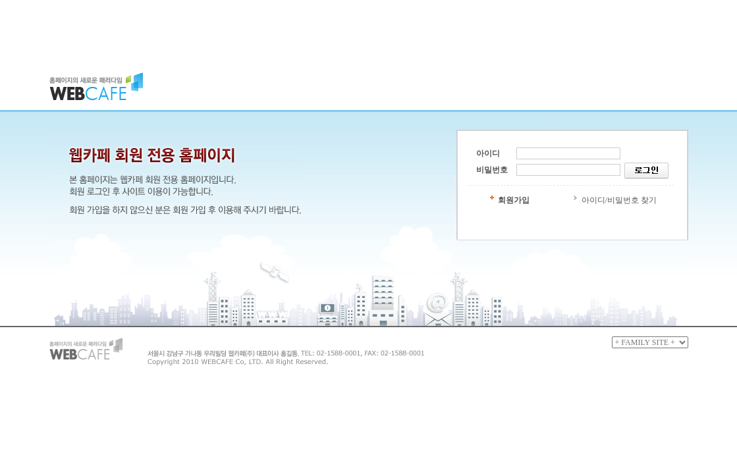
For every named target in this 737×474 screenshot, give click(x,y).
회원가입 (514, 200)
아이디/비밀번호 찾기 (619, 200)
